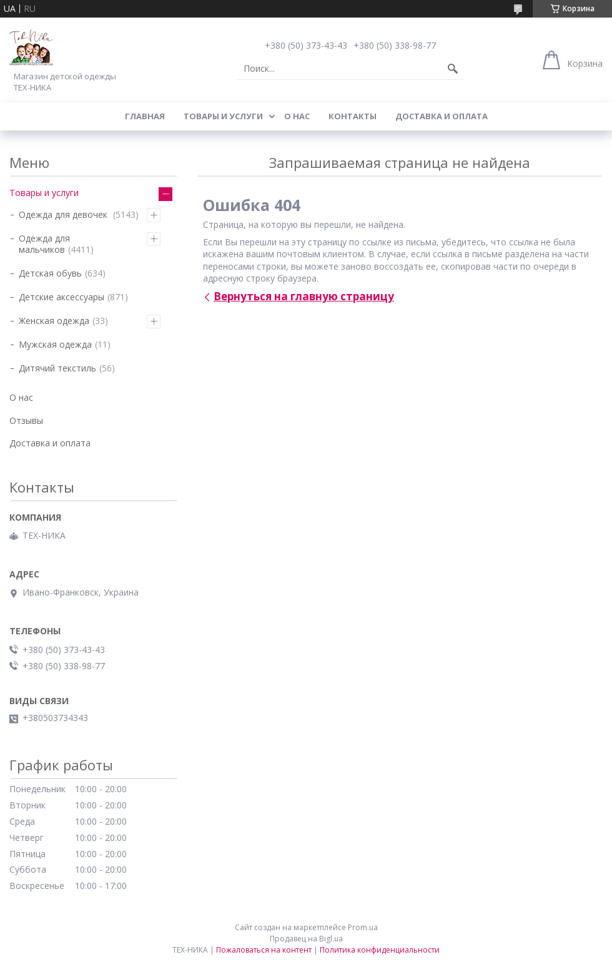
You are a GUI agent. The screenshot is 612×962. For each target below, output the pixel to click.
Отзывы (26, 420)
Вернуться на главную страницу (304, 296)
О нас (297, 116)
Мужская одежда (55, 344)
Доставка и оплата (441, 116)
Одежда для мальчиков (44, 243)
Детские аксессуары (61, 297)
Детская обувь (50, 273)
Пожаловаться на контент (264, 950)
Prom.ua (363, 927)
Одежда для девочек (64, 214)
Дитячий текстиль (57, 368)
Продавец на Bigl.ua (306, 938)
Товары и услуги (223, 116)
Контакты (352, 116)
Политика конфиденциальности (380, 950)
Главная (145, 116)
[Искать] (452, 68)
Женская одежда (54, 320)
